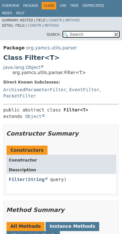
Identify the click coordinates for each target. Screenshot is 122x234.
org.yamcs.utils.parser (51, 47)
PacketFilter (19, 95)
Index (7, 13)
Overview (10, 5)
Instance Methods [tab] (72, 226)
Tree (74, 5)
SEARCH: (54, 34)
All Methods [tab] (25, 226)
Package (30, 5)
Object (33, 116)
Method (72, 20)
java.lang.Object (21, 67)
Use (63, 5)
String (36, 179)
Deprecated (93, 5)
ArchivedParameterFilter (34, 89)
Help (20, 13)
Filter (17, 179)
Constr (55, 20)
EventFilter (84, 89)
